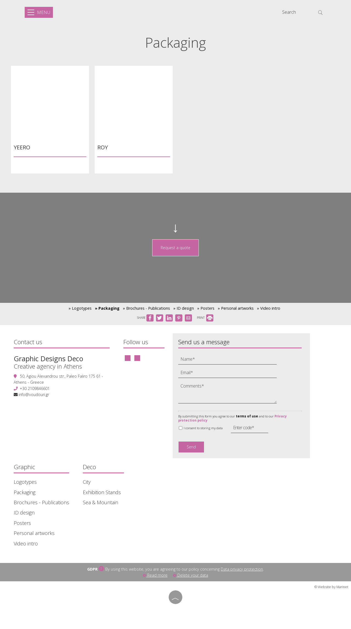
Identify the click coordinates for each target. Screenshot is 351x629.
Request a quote (175, 247)
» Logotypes (80, 308)
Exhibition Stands (102, 492)
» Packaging (107, 308)
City (86, 482)
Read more (155, 575)
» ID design (183, 308)
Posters (22, 523)
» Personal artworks (236, 308)
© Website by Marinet (331, 587)
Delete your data (190, 575)
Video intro (26, 543)
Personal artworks (34, 533)
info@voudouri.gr (34, 394)
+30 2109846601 (35, 388)
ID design (24, 513)
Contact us (28, 342)
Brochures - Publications (41, 502)
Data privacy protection (242, 569)
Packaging (24, 492)
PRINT (205, 318)
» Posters (205, 308)
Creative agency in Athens (48, 366)
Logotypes (25, 482)
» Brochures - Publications (146, 308)
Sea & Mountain (100, 502)
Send (191, 446)
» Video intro (268, 308)
